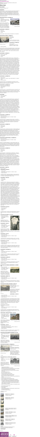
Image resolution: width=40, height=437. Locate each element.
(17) (6, 224)
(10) (2, 142)
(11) (4, 149)
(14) (5, 170)
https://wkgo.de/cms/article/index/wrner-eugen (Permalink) (6, 427)
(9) (4, 125)
